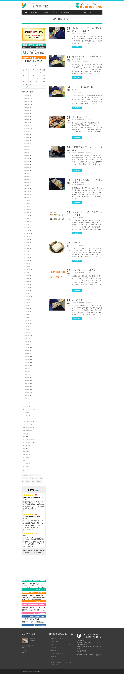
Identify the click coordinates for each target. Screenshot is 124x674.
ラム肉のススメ (79, 117)
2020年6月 (26, 219)
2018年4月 (26, 285)
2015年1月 (26, 395)
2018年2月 (26, 290)
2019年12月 (26, 234)
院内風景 (25, 463)
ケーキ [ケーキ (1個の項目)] (31, 478)
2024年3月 (26, 138)
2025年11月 (26, 102)
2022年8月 (26, 168)
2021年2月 (26, 195)
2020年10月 (26, 207)
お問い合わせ (87, 12)
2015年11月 (26, 371)
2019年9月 (26, 240)
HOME (25, 12)
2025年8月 (26, 111)
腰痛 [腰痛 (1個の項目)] (33, 481)
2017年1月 (26, 329)
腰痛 (24, 460)
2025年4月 (26, 123)
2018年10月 (26, 270)
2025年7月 (26, 114)
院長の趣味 (33, 638)
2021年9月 (26, 177)
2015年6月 (26, 386)
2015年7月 (26, 383)
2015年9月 (26, 377)
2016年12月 (26, 333)
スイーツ (25, 415)
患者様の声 (26, 445)
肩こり (25, 457)
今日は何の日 (27, 430)
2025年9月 (26, 108)
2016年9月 (26, 341)
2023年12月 (26, 147)
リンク (52, 659)
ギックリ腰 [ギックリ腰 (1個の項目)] (24, 478)
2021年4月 (26, 189)
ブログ (78, 12)
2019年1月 (26, 261)
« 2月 (26, 87)
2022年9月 (26, 165)
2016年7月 (26, 347)
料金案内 (45, 12)
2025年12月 (26, 99)
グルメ (25, 412)
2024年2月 (26, 141)
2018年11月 (26, 267)
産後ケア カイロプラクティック (60, 644)
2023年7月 (26, 159)
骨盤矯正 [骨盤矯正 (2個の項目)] (39, 481)
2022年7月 (26, 171)
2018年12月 (26, 264)
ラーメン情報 (27, 427)
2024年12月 (26, 126)
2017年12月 (26, 297)
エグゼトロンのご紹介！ (84, 270)
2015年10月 (26, 374)
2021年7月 (26, 183)
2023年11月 (26, 150)
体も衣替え (77, 300)
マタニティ (26, 424)
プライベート (27, 421)
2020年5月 (26, 222)
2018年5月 (26, 282)
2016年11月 (26, 335)
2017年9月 (26, 305)
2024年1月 (26, 144)
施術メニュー (34, 12)
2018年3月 (26, 288)
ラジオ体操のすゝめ (27, 651)
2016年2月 (26, 362)
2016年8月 (26, 344)
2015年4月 (26, 392)
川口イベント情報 (28, 439)
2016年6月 (26, 350)
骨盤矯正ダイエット (56, 641)
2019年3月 (26, 255)
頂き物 (25, 466)
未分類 (25, 451)
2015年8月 (26, 380)
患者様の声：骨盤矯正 (27, 646)
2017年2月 (26, 326)
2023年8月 (26, 156)
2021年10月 (26, 174)
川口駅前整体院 (80, 119)
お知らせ (25, 406)
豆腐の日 (76, 242)
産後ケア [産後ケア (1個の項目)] (28, 481)
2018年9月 (26, 273)
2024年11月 (26, 129)
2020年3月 (26, 228)
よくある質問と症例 (66, 12)
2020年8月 (26, 213)
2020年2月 (26, 231)
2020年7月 (26, 216)
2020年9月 (26, 210)
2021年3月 (26, 192)
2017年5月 (26, 318)
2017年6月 (26, 315)
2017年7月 (26, 312)
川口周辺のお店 (27, 442)
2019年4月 (26, 252)
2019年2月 (26, 258)
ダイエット (26, 418)
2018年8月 (26, 276)
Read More (77, 47)
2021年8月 (26, 180)
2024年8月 (26, 135)
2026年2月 (26, 96)
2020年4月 (26, 225)
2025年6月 (26, 117)
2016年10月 (26, 338)
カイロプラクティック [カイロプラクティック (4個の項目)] (35, 475)
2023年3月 (26, 162)
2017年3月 (26, 323)
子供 (24, 436)
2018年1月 (26, 294)
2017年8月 (26, 308)
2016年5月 (26, 353)
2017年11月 (26, 300)
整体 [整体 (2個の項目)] (41, 478)
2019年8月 (26, 243)
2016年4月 (26, 356)
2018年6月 (26, 279)
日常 (24, 448)
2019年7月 (26, 246)
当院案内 (54, 12)
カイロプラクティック (30, 409)
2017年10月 (26, 303)
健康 (24, 433)
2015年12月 (26, 368)
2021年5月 (26, 186)
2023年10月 (26, 153)
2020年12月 (26, 201)
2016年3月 (26, 359)
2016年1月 (26, 365)
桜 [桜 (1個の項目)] (22, 481)
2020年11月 (26, 204)
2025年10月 (26, 105)
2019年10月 (26, 237)
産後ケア (25, 454)
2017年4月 (26, 320)
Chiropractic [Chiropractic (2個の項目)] (25, 475)
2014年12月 (26, 398)
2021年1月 (26, 198)
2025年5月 (26, 120)
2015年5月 (26, 389)
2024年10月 (26, 132)
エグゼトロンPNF (55, 647)
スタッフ (79, 33)
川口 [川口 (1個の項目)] (36, 478)
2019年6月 (26, 249)
